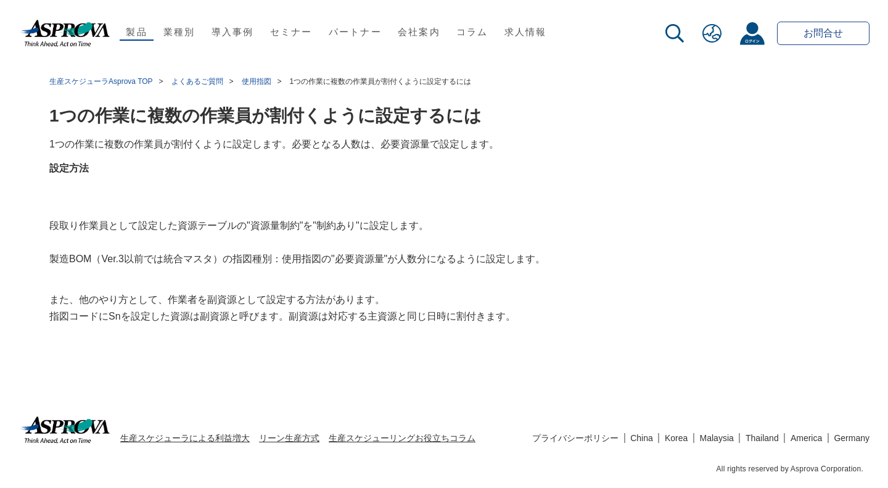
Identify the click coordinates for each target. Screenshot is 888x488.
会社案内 (419, 32)
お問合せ (823, 33)
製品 (136, 32)
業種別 (179, 32)
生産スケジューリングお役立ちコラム (402, 438)
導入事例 (233, 32)
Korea (676, 438)
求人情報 (525, 32)
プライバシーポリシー (575, 438)
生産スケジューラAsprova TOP (101, 81)
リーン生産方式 (289, 438)
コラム (472, 32)
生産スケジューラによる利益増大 (185, 438)
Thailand (762, 438)
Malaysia (717, 438)
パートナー (355, 32)
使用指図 (256, 81)
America (806, 438)
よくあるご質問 (197, 81)
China (641, 438)
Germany (852, 438)
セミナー (291, 32)
